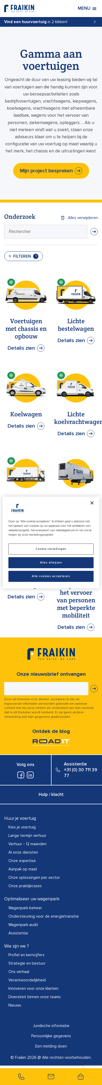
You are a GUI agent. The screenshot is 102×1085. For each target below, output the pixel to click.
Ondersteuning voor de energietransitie (43, 916)
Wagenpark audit (23, 924)
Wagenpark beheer (25, 908)
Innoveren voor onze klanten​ (33, 988)
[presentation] (45, 231)
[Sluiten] (92, 503)
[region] (51, 542)
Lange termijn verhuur (27, 835)
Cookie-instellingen (51, 549)
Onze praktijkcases (25, 886)
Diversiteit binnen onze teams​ (34, 996)
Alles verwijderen (83, 217)
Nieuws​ (14, 1005)
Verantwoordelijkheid (27, 980)
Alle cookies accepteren (51, 576)
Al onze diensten (23, 852)
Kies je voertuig (22, 827)
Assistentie (18, 933)
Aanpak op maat (22, 869)
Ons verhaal (18, 971)
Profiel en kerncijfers (26, 955)
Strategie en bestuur (26, 963)
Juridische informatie (51, 1025)
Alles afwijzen (51, 562)
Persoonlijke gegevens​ (51, 1036)
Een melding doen (51, 1046)
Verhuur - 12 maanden (27, 844)
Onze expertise (22, 860)
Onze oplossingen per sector (34, 877)
